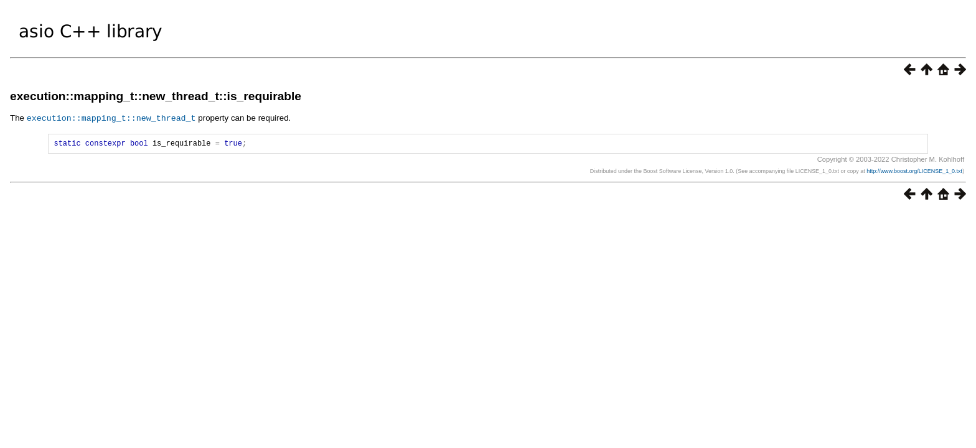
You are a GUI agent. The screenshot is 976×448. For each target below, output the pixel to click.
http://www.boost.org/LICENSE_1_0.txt (914, 172)
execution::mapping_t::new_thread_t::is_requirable (155, 96)
